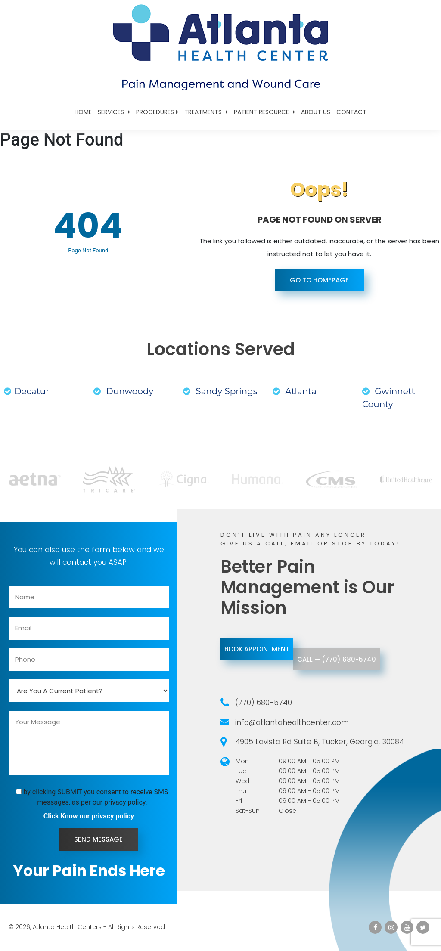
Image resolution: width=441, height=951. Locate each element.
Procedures (157, 112)
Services (114, 112)
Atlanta (295, 391)
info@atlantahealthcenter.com (292, 722)
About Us (315, 112)
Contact (351, 112)
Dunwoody (123, 391)
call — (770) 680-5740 (370, 670)
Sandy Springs (220, 391)
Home (83, 112)
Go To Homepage (319, 280)
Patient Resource (264, 112)
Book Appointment (268, 649)
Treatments (206, 112)
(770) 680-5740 (263, 702)
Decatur (26, 391)
